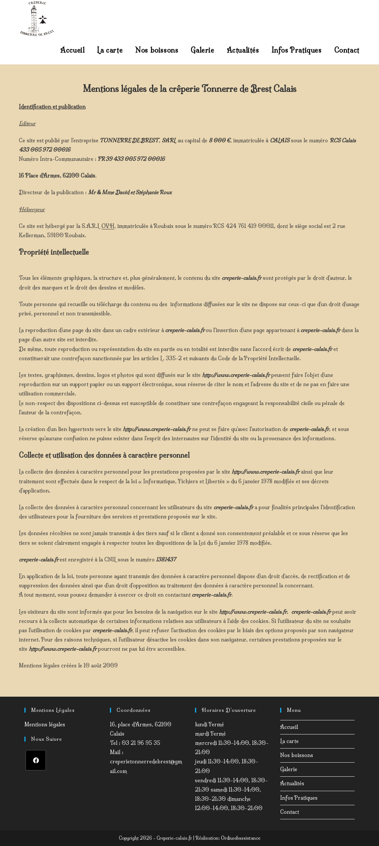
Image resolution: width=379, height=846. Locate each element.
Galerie (288, 769)
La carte (289, 741)
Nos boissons (296, 755)
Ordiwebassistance (240, 838)
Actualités (292, 783)
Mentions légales (44, 724)
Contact (289, 812)
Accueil (289, 727)
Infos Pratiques (299, 797)
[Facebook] (36, 760)
